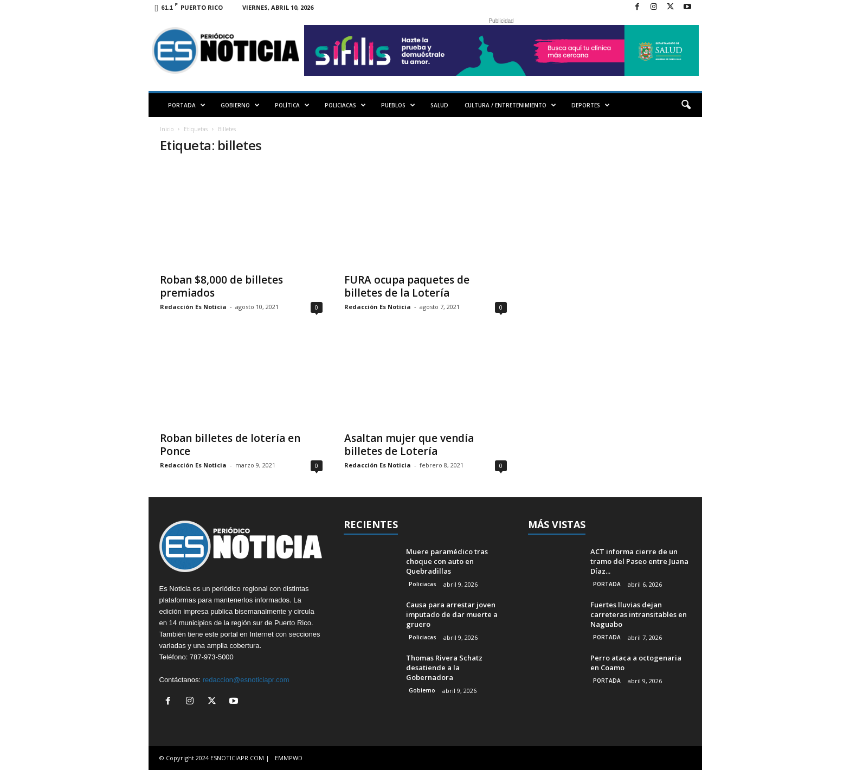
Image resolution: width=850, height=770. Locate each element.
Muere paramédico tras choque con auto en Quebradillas (447, 561)
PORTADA (186, 105)
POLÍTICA (292, 105)
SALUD (439, 105)
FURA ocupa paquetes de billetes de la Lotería (406, 286)
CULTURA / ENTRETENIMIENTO (510, 105)
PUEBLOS (398, 105)
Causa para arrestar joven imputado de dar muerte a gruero (452, 614)
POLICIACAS (345, 105)
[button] (686, 105)
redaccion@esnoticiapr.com (246, 680)
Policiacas (422, 584)
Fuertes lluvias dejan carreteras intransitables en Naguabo (638, 614)
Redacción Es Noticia (193, 307)
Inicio (166, 129)
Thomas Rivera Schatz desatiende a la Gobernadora (444, 667)
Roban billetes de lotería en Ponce (230, 444)
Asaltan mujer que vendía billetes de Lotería (409, 444)
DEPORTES (590, 105)
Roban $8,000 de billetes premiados (221, 286)
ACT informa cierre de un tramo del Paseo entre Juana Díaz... (639, 561)
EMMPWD (288, 758)
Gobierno (422, 690)
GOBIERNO (240, 105)
